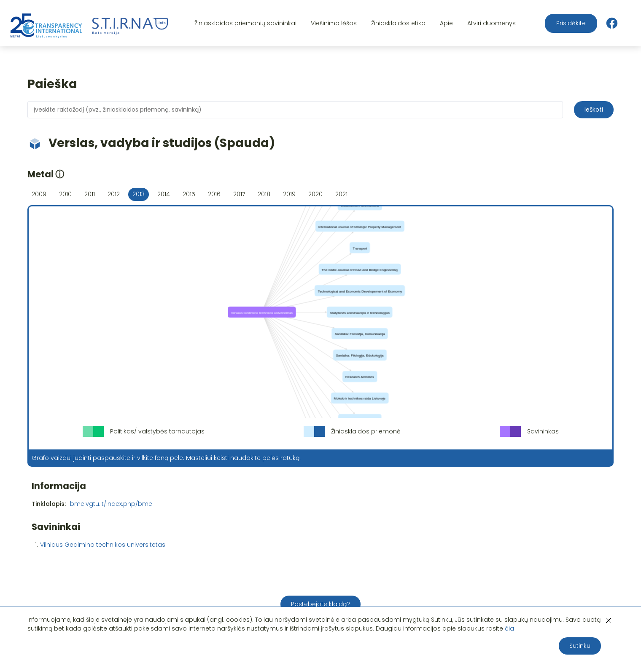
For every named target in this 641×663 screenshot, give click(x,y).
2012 (114, 194)
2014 (163, 194)
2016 (214, 194)
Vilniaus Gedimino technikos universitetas (102, 544)
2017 (239, 194)
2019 (289, 194)
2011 (89, 194)
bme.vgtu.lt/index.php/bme (111, 504)
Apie (446, 23)
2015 (189, 194)
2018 (264, 194)
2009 (39, 194)
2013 (138, 194)
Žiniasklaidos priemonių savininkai (245, 23)
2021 (341, 194)
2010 (65, 194)
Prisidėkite (571, 23)
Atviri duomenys (491, 23)
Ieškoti (593, 109)
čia (509, 628)
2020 (315, 194)
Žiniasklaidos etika (398, 23)
